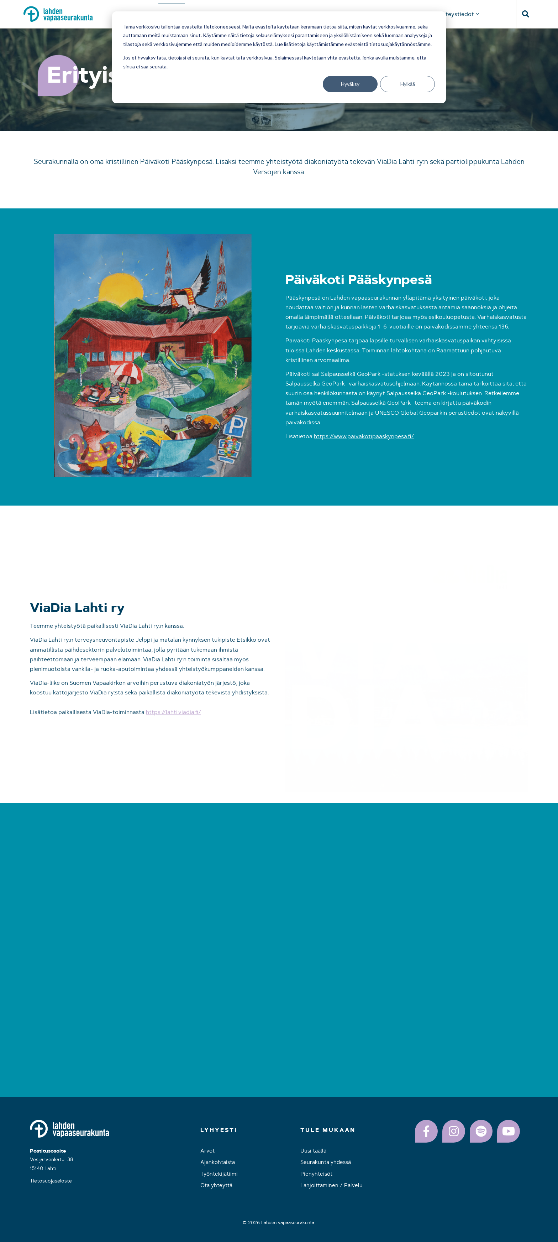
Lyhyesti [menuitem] (218, 1130)
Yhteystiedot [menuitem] (456, 14)
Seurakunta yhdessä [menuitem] (325, 1162)
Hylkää (407, 84)
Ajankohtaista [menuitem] (217, 1162)
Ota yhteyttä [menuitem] (216, 1185)
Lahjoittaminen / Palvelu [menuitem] (331, 1185)
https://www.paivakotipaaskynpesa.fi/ (364, 446)
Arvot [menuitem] (207, 1150)
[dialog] (279, 57)
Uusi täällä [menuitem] (313, 1150)
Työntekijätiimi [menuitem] (219, 1174)
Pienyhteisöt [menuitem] (316, 1174)
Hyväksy (350, 84)
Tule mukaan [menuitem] (328, 1130)
